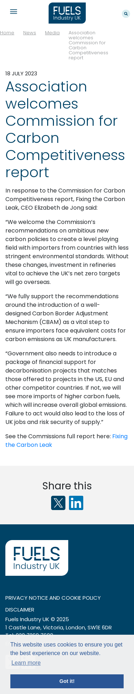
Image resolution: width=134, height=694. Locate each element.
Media (52, 32)
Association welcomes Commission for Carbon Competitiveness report (88, 45)
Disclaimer (19, 609)
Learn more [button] (26, 663)
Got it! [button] (66, 681)
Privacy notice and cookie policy (53, 597)
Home (7, 32)
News (29, 32)
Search (126, 14)
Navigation (13, 12)
